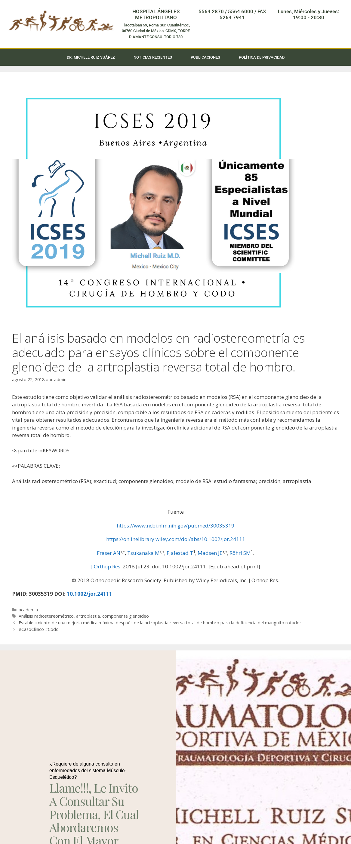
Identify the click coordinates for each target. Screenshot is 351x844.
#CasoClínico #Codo (39, 629)
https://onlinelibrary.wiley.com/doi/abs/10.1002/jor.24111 (175, 539)
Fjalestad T (180, 552)
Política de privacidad (262, 57)
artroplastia (88, 616)
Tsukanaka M (143, 552)
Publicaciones (205, 57)
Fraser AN (108, 552)
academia (28, 610)
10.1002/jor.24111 (89, 593)
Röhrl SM (240, 552)
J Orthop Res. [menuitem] (106, 566)
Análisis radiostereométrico (46, 616)
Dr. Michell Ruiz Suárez (91, 57)
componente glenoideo (125, 616)
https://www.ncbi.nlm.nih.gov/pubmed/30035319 (175, 525)
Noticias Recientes (153, 57)
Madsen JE (210, 552)
